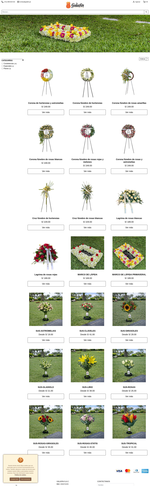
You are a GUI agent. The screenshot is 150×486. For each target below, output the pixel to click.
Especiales (9, 66)
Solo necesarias (25, 479)
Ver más (46, 112)
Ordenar (142, 59)
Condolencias (10, 63)
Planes (7, 68)
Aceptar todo (14, 479)
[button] (11, 33)
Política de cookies (20, 475)
